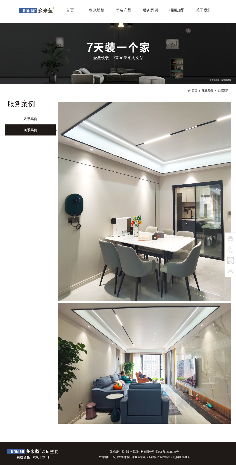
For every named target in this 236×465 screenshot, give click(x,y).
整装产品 (123, 10)
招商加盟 (177, 10)
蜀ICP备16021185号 (167, 451)
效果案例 (30, 119)
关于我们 (204, 10)
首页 (70, 10)
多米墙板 (97, 10)
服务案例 (150, 10)
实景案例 (223, 90)
